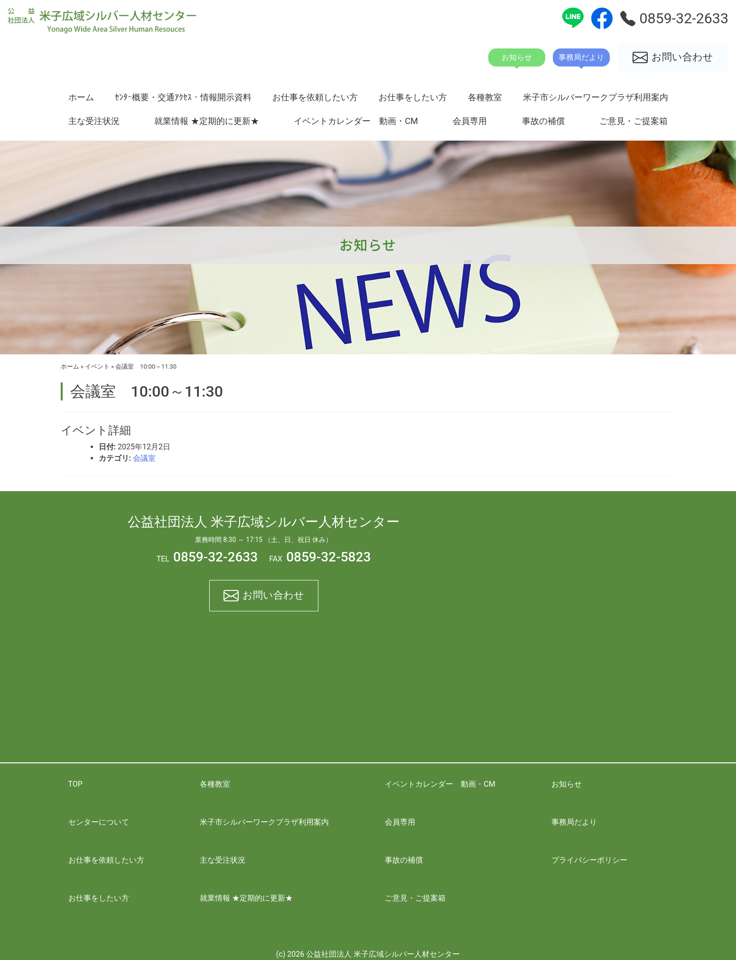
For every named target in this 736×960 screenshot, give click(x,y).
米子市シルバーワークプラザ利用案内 (595, 97)
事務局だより (574, 822)
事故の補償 (543, 121)
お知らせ (566, 784)
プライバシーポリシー (589, 860)
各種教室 (485, 97)
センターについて (98, 822)
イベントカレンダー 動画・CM (356, 121)
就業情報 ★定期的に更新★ (206, 121)
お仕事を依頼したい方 (315, 97)
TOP (75, 784)
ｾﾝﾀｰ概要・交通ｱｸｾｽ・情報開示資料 (183, 97)
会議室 (144, 458)
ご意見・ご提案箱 (633, 121)
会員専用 (470, 121)
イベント (97, 366)
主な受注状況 (94, 121)
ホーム (81, 97)
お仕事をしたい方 (413, 97)
